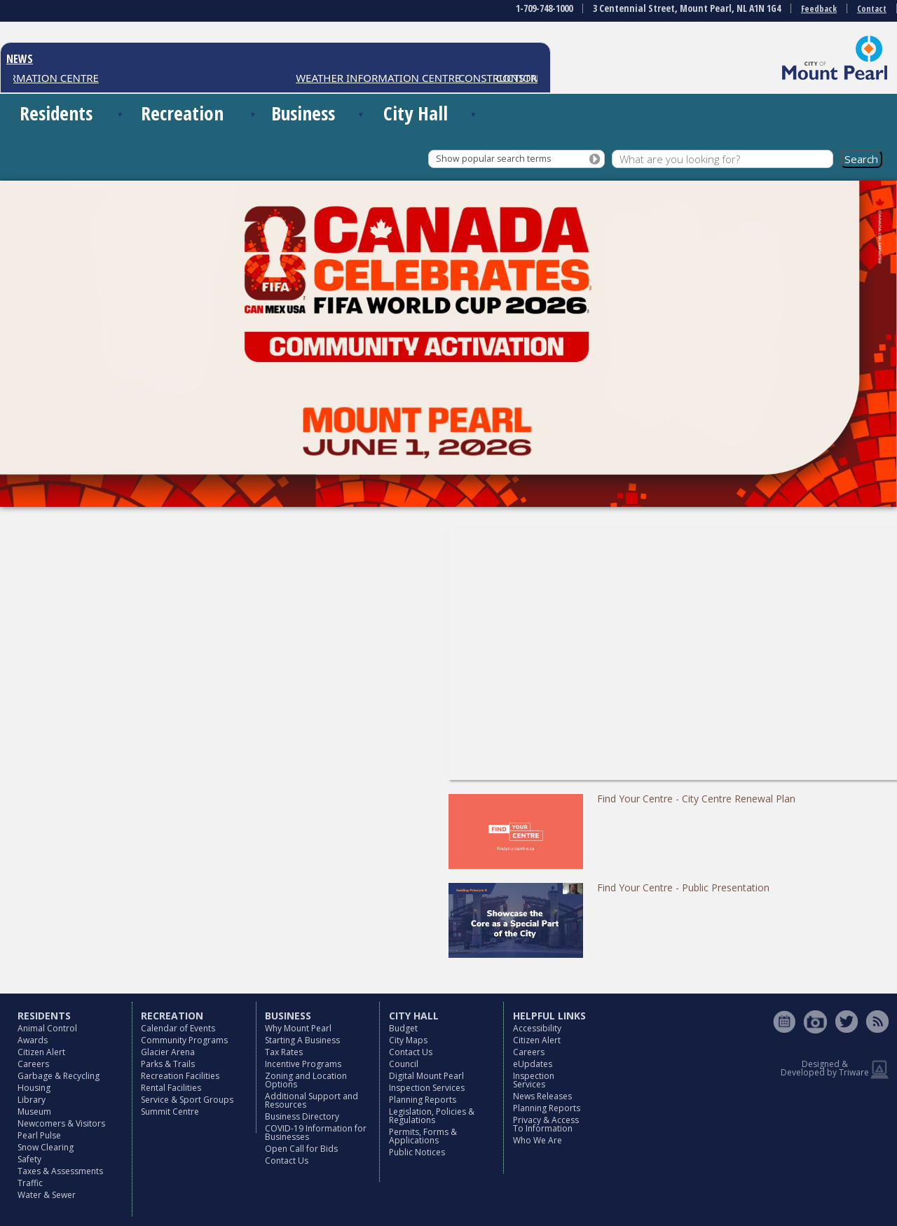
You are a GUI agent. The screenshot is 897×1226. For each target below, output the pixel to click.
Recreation (182, 113)
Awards (33, 1040)
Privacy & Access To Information (546, 1124)
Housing (34, 1088)
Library (32, 1100)
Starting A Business (302, 1040)
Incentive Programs (303, 1064)
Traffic (30, 1183)
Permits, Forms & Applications (423, 1136)
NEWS (19, 59)
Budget (403, 1028)
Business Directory (302, 1116)
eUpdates (532, 1064)
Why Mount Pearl (298, 1028)
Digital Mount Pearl (426, 1076)
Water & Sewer (47, 1195)
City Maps (408, 1040)
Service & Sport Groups (187, 1100)
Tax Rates (284, 1052)
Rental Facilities (171, 1088)
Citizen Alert (41, 1052)
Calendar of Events (178, 1028)
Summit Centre (170, 1111)
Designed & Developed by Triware (825, 1068)
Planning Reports (422, 1100)
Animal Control (47, 1028)
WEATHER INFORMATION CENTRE (385, 78)
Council (403, 1064)
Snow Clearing (46, 1147)
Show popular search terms (493, 159)
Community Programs (184, 1040)
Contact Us (286, 1160)
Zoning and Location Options (306, 1080)
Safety (29, 1159)
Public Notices (417, 1152)
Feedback (819, 9)
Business (303, 113)
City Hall (415, 113)
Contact (871, 9)
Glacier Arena (168, 1052)
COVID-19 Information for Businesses (316, 1132)
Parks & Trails (168, 1064)
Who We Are (537, 1140)
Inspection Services (427, 1088)
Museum (34, 1111)
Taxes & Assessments (60, 1171)
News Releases (542, 1096)
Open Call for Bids (301, 1149)
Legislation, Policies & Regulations (431, 1116)
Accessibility (537, 1028)
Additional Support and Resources (311, 1100)
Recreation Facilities (180, 1076)
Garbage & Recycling (59, 1076)
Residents (56, 113)
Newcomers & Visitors (61, 1123)
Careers (33, 1064)
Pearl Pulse (39, 1135)
